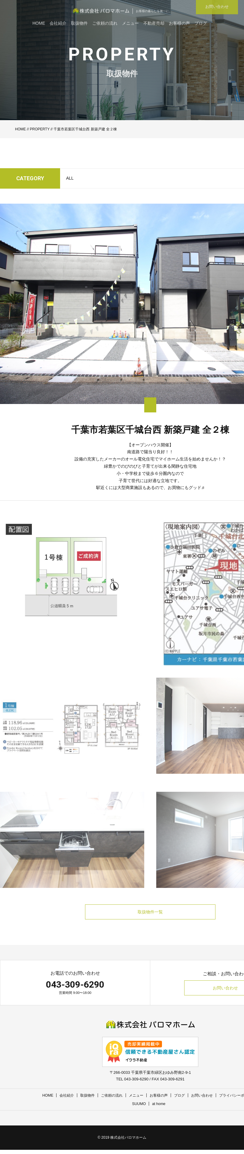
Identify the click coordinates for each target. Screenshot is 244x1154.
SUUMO (138, 1108)
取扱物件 (83, 1100)
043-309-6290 (75, 988)
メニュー (135, 1100)
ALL (70, 178)
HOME (20, 129)
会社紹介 (61, 1100)
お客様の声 (159, 1100)
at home (159, 1108)
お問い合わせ (205, 1100)
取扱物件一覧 (150, 914)
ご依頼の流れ (109, 1100)
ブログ (181, 1100)
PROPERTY (40, 129)
